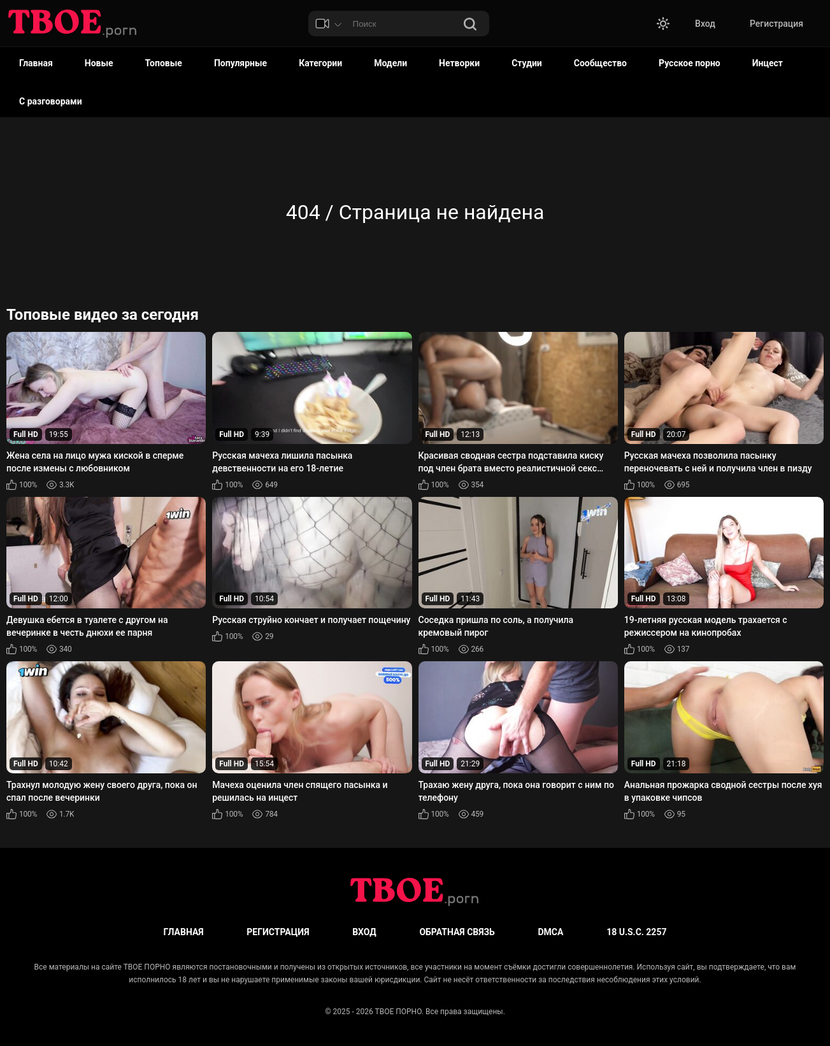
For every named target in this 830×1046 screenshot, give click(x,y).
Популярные (240, 63)
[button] (663, 23)
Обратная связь (456, 932)
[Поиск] (470, 25)
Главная (36, 63)
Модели (390, 63)
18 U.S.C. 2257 (636, 932)
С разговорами (50, 101)
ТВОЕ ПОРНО (398, 1011)
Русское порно (689, 63)
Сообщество (600, 63)
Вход (705, 23)
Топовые (163, 63)
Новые (99, 63)
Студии (527, 63)
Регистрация (776, 23)
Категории (320, 63)
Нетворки (459, 63)
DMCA (551, 932)
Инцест (767, 63)
